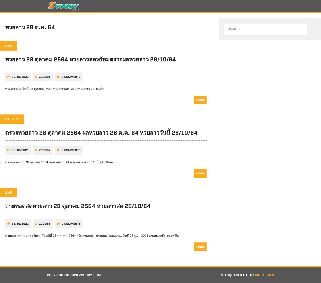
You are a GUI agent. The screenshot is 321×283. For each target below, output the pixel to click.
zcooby (45, 77)
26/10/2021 (20, 77)
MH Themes (264, 275)
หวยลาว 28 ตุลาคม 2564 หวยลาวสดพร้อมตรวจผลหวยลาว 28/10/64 (90, 59)
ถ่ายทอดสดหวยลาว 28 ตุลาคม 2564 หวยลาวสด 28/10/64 (78, 206)
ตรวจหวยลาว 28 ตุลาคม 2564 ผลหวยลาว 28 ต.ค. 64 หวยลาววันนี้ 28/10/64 (101, 133)
